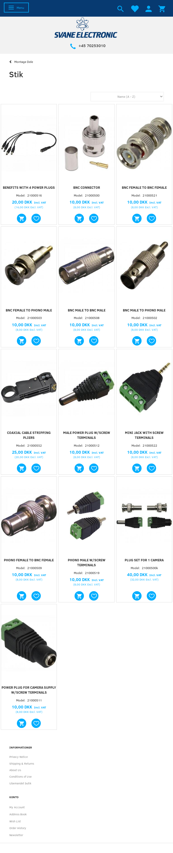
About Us (15, 770)
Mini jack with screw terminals (144, 435)
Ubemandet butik (20, 783)
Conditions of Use (20, 776)
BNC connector (86, 187)
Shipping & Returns (21, 763)
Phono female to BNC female (29, 560)
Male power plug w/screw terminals (86, 435)
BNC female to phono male (29, 310)
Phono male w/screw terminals (86, 562)
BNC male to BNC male (86, 310)
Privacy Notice (18, 757)
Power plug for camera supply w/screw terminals (29, 690)
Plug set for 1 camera (144, 560)
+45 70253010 (91, 45)
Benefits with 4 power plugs (29, 187)
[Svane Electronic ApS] (86, 27)
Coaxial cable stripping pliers (29, 435)
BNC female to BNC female (144, 187)
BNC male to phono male (144, 310)
